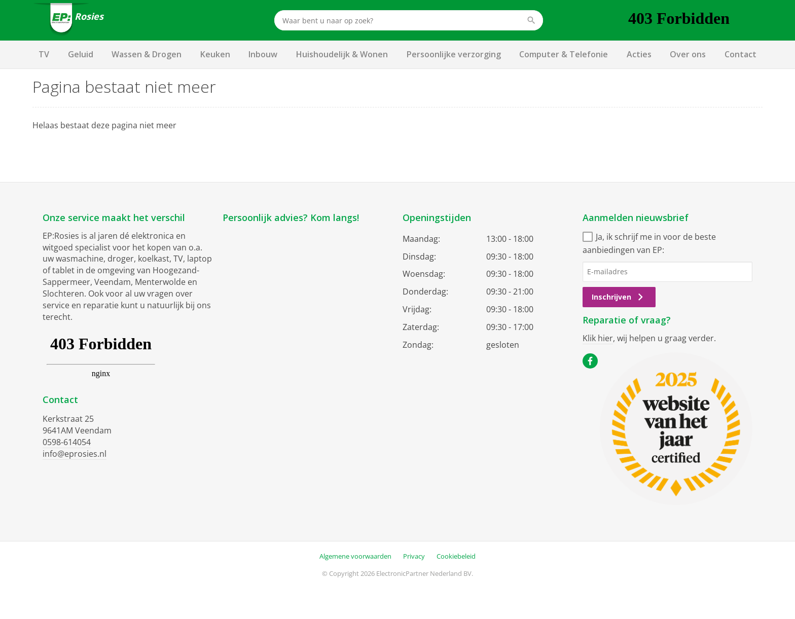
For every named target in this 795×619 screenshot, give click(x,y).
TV (44, 54)
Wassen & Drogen (147, 54)
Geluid (80, 54)
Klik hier (598, 338)
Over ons (688, 54)
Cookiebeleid (456, 556)
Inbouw (262, 54)
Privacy (414, 556)
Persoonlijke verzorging (454, 54)
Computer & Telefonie (563, 54)
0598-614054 (67, 442)
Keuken (215, 54)
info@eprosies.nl (74, 453)
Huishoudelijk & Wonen (342, 54)
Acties (639, 54)
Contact (740, 54)
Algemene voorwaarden (355, 556)
